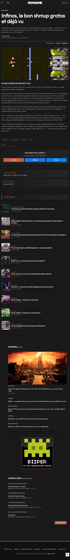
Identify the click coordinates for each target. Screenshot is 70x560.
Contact (16, 549)
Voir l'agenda (60, 523)
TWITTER (58, 43)
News (53, 554)
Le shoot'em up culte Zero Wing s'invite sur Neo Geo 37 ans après (32, 209)
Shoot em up (5, 140)
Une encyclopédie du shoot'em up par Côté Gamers (28, 326)
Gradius (58, 115)
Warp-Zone (11, 515)
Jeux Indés (4, 10)
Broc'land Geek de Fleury (16, 496)
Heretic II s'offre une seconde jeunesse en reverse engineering (28, 427)
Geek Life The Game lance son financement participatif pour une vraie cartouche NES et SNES (36, 410)
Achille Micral (5, 36)
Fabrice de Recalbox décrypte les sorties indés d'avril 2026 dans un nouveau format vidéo (35, 390)
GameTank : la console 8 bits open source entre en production (28, 419)
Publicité (37, 549)
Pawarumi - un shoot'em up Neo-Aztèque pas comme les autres (32, 287)
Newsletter (8, 549)
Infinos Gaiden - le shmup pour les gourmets (25, 313)
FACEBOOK (64, 43)
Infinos (43, 128)
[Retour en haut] (67, 555)
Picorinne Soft (35, 115)
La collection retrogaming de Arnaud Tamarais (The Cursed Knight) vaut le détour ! (38, 235)
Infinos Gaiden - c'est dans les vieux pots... (25, 300)
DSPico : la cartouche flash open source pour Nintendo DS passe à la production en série (37, 401)
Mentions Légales (26, 549)
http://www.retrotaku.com (8, 146)
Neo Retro (23, 140)
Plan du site (62, 549)
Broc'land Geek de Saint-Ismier (18, 505)
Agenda (49, 554)
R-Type (30, 100)
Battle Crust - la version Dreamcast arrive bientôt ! (28, 261)
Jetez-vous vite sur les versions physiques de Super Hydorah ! (31, 274)
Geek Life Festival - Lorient (16, 487)
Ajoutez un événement (49, 549)
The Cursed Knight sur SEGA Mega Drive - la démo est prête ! (31, 248)
